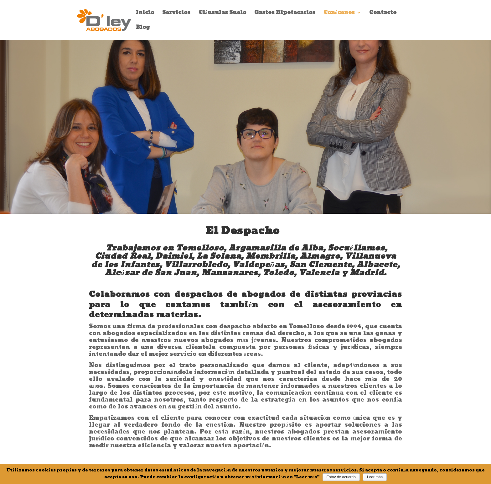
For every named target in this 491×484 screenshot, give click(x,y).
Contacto (382, 13)
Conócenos (339, 13)
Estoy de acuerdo (341, 477)
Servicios (176, 13)
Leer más (375, 477)
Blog (143, 28)
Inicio (145, 13)
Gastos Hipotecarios (284, 13)
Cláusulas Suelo (222, 13)
